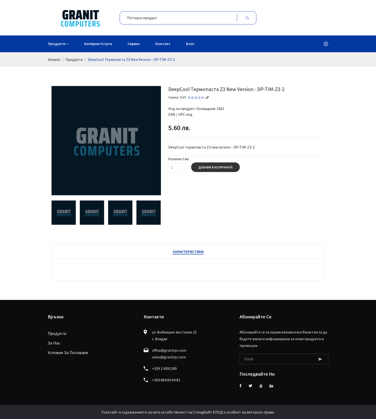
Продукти (56, 43)
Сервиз (134, 43)
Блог (190, 43)
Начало (54, 59)
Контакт (162, 43)
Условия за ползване (68, 352)
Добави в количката (215, 167)
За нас (54, 343)
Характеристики (188, 251)
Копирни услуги (98, 43)
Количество (178, 158)
